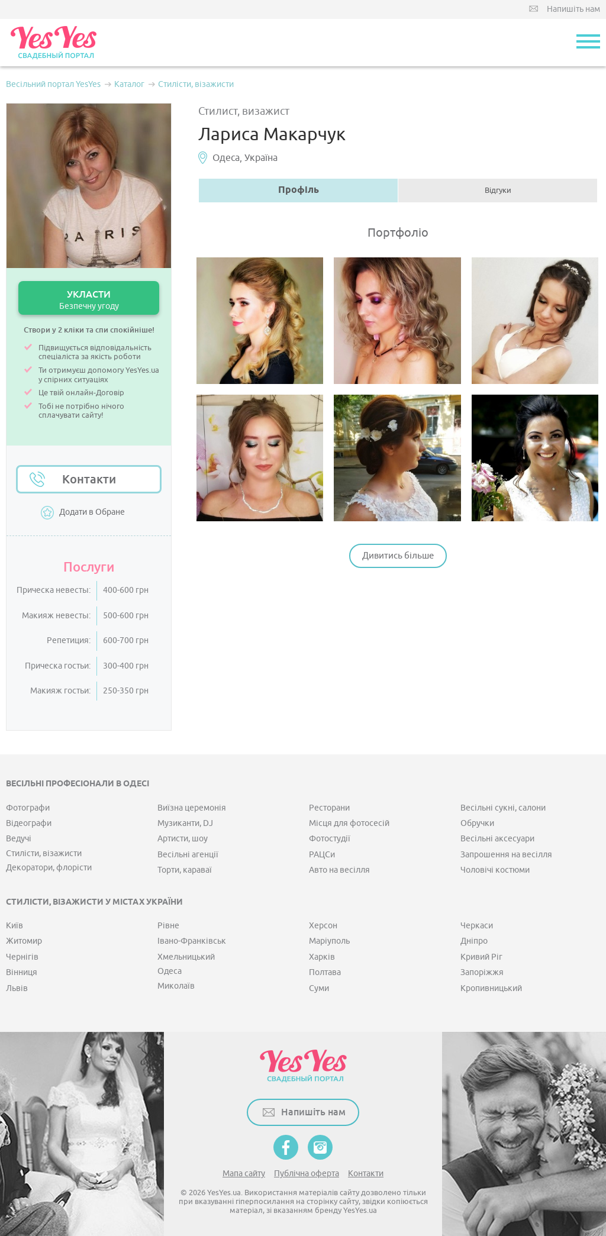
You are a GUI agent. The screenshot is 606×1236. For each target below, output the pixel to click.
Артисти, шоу (182, 839)
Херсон (323, 926)
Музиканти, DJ (185, 823)
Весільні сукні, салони (503, 808)
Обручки (477, 823)
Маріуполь (329, 941)
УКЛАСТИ (88, 299)
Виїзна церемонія (191, 808)
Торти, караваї (184, 870)
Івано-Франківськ (191, 941)
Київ (14, 926)
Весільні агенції (187, 855)
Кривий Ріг (481, 957)
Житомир (24, 941)
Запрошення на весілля (506, 855)
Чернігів (22, 957)
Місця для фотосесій (349, 823)
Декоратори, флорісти (49, 868)
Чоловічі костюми (495, 870)
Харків (322, 957)
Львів (17, 988)
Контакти (89, 479)
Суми (319, 988)
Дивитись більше (398, 555)
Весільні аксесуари (497, 839)
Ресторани (329, 808)
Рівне (168, 926)
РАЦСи (322, 855)
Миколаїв (176, 986)
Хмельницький (186, 957)
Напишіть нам (573, 9)
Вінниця (21, 972)
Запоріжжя (482, 972)
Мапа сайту (244, 1174)
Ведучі (18, 839)
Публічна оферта (306, 1174)
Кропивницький (491, 988)
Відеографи (28, 823)
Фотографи (28, 808)
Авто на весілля (339, 870)
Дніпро (474, 941)
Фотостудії (329, 839)
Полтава (325, 972)
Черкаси (476, 926)
